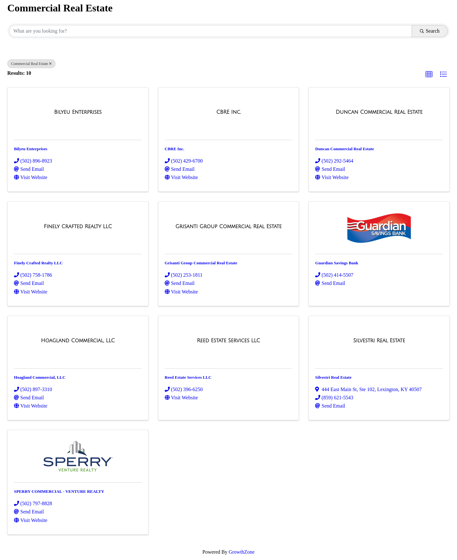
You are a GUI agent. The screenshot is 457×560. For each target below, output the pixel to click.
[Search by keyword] (210, 31)
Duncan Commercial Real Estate (344, 148)
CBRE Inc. (174, 148)
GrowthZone (241, 552)
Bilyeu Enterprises (30, 148)
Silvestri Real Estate (333, 377)
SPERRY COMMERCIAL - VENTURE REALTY (59, 491)
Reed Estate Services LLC (188, 377)
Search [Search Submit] (430, 31)
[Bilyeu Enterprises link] (78, 112)
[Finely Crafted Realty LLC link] (78, 226)
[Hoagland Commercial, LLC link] (78, 341)
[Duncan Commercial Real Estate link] (379, 112)
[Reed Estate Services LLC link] (228, 341)
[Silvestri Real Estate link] (379, 341)
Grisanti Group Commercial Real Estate (201, 263)
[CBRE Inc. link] (228, 112)
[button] (429, 74)
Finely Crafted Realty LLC (38, 263)
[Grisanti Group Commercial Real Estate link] (228, 226)
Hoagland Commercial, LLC (39, 377)
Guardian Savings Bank (336, 263)
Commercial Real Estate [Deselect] (31, 63)
